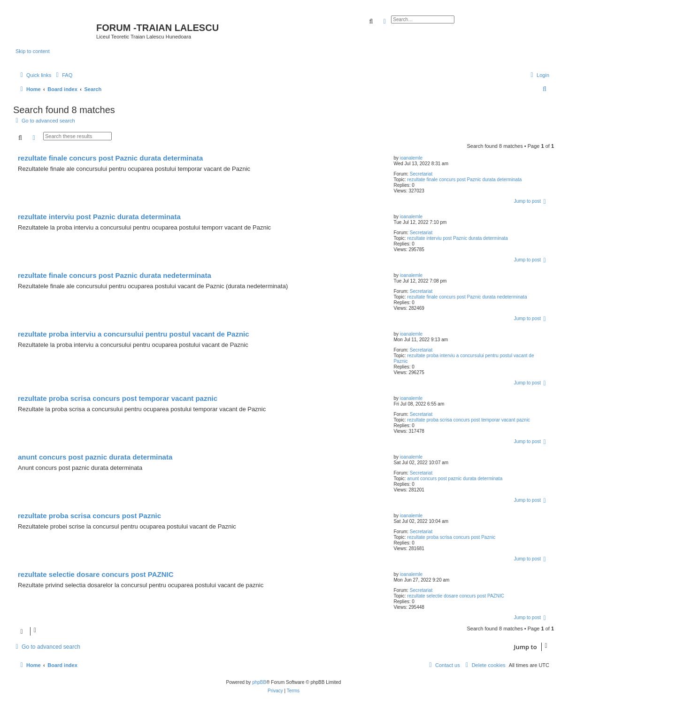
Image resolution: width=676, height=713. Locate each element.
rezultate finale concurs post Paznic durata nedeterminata (467, 296)
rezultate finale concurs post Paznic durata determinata (464, 179)
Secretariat (421, 173)
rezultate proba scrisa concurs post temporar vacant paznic (468, 419)
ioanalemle (411, 158)
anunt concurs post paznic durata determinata (454, 478)
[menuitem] (63, 75)
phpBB (259, 682)
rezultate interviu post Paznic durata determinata (457, 238)
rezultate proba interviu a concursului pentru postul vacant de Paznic (133, 334)
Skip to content (32, 51)
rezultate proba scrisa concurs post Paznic (451, 537)
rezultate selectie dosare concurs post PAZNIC (455, 595)
